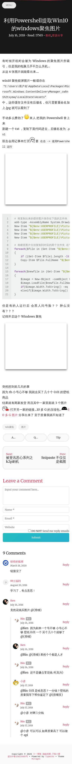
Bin (22, 618)
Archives (17, 437)
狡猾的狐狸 (16, 561)
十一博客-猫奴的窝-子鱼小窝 (46, 754)
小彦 (23, 681)
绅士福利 (15, 581)
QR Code (39, 437)
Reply (66, 564)
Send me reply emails (50, 531)
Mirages (36, 759)
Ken (12, 600)
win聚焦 (9, 427)
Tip (58, 437)
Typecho (49, 756)
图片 (23, 427)
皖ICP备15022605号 (18, 756)
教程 (48, 35)
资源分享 (57, 35)
